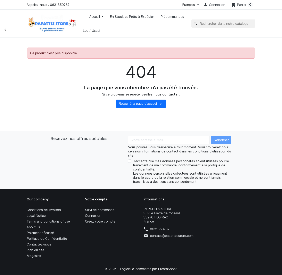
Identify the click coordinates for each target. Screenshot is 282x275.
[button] (214, 4)
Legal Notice (36, 216)
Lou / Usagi (91, 30)
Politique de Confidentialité (47, 238)
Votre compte (96, 199)
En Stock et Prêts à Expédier (132, 17)
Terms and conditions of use (48, 221)
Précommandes (172, 17)
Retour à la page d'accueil (141, 103)
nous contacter (166, 94)
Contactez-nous (39, 244)
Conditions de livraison (44, 210)
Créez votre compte (100, 221)
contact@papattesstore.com (171, 236)
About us (33, 227)
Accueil (95, 17)
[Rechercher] (223, 23)
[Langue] (190, 4)
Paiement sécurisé (40, 233)
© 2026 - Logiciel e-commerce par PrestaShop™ (141, 269)
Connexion (93, 216)
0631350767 (159, 229)
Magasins (34, 256)
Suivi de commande (100, 210)
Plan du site (35, 250)
